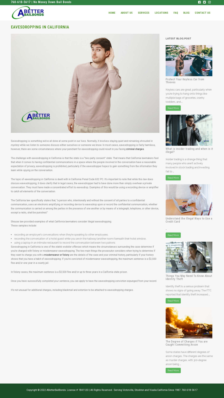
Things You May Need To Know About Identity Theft (189, 277)
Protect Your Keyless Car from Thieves (185, 81)
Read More (173, 108)
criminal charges (135, 149)
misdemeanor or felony (56, 254)
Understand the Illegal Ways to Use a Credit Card (189, 220)
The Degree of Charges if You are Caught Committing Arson (187, 343)
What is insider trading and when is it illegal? (189, 150)
